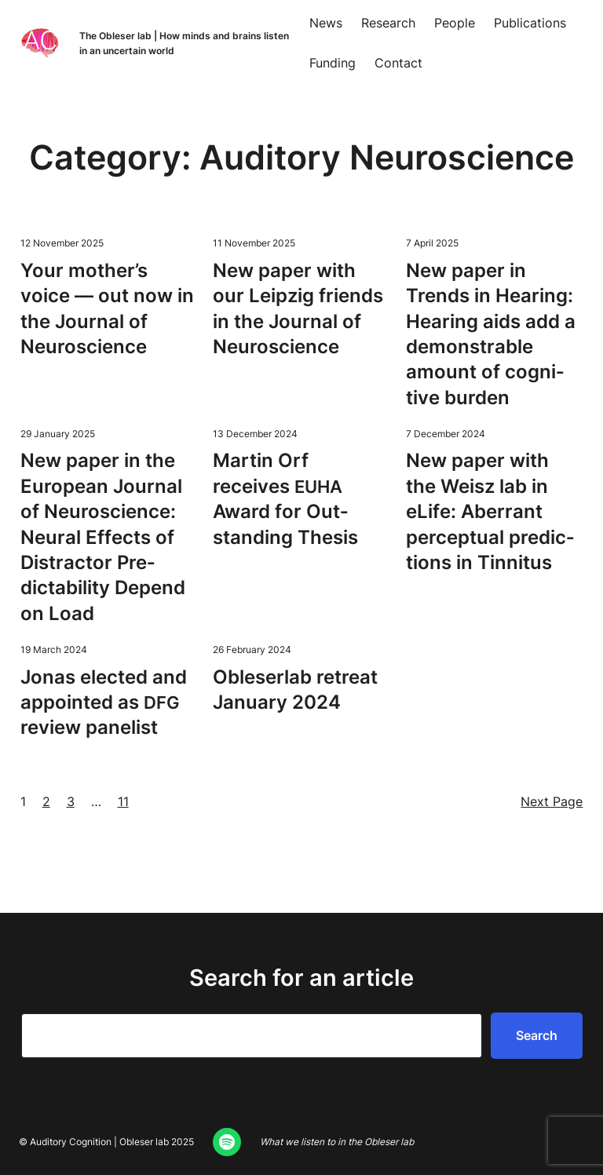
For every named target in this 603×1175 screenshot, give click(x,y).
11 (123, 801)
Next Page (552, 801)
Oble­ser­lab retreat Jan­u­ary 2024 (295, 689)
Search (536, 1035)
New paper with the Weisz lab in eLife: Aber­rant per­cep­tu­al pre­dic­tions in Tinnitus (490, 511)
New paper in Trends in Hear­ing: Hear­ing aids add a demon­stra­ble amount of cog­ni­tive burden (491, 334)
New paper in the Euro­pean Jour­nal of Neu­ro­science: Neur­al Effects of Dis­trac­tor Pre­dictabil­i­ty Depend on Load (102, 536)
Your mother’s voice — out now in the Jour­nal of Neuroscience (107, 308)
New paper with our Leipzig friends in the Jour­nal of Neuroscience (298, 308)
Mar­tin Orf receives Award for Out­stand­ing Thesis (285, 498)
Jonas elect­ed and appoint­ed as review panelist (103, 702)
